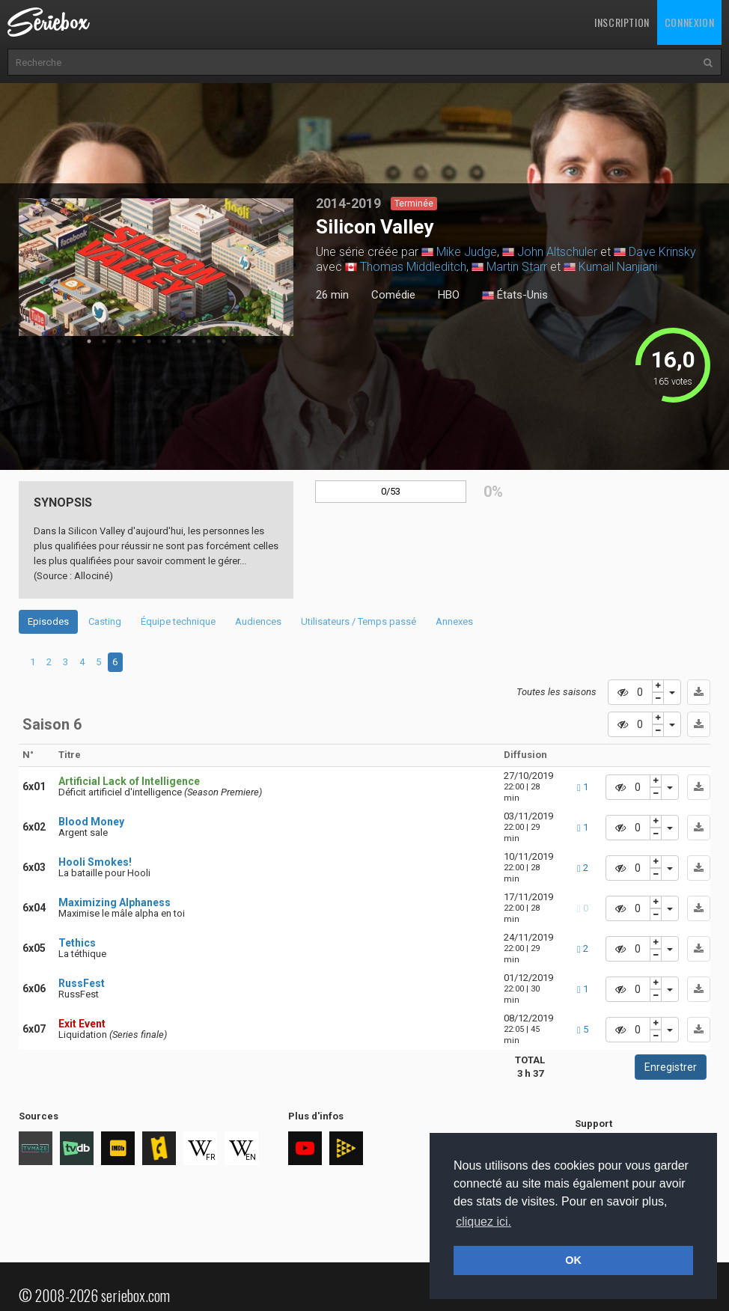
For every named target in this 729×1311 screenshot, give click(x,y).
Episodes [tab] (48, 621)
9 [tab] (208, 341)
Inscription (622, 22)
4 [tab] (133, 341)
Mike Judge (466, 252)
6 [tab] (163, 341)
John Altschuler (557, 252)
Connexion (689, 22)
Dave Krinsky (662, 252)
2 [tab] (104, 341)
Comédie (393, 295)
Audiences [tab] (258, 621)
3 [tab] (119, 341)
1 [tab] (89, 341)
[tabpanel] (156, 267)
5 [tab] (148, 341)
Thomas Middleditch (413, 267)
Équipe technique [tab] (178, 621)
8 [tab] (193, 341)
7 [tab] (178, 341)
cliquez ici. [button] (483, 1221)
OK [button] (573, 1260)
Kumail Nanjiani (618, 267)
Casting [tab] (104, 621)
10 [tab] (223, 341)
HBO (449, 295)
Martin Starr (516, 267)
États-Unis (515, 296)
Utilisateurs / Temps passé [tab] (358, 621)
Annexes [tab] (454, 621)
